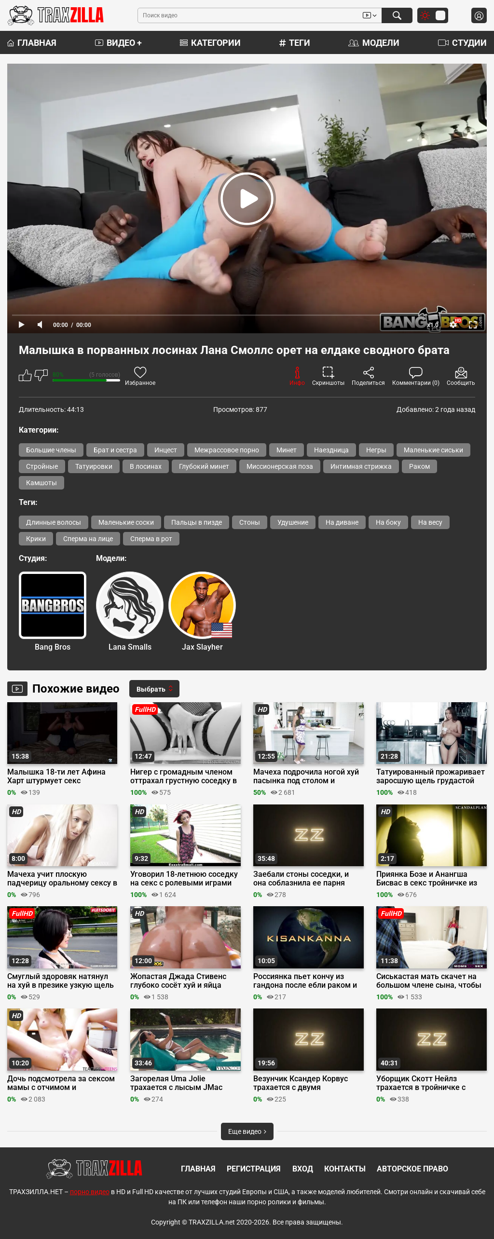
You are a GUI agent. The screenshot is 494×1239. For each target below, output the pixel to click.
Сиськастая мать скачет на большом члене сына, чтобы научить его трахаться (428, 981)
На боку (388, 522)
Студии (462, 43)
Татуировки (93, 466)
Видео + (118, 43)
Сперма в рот (151, 539)
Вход (302, 1168)
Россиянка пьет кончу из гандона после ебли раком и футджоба (305, 981)
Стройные (42, 466)
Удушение (292, 522)
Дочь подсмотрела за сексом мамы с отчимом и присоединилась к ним (61, 1083)
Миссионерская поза (280, 466)
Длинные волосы (53, 522)
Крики (36, 539)
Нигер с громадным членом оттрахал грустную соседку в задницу (183, 776)
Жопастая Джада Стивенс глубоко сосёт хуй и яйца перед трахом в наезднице (179, 981)
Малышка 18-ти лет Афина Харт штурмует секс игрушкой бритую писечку (56, 776)
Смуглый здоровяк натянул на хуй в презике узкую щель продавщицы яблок (60, 981)
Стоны (249, 522)
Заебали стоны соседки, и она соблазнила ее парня (301, 878)
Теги (294, 43)
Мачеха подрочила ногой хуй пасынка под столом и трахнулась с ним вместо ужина (306, 776)
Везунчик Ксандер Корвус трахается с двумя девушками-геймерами (300, 1083)
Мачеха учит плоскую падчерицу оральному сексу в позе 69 (62, 878)
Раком (419, 466)
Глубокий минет (204, 466)
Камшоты (41, 483)
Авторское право (412, 1168)
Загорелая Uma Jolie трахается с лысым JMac (176, 1083)
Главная (31, 43)
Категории (210, 43)
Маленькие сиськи (433, 450)
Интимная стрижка (361, 466)
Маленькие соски (126, 522)
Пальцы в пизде (196, 522)
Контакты (345, 1168)
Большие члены (51, 450)
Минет (286, 450)
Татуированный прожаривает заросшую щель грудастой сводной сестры (430, 776)
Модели (373, 43)
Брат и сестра (115, 450)
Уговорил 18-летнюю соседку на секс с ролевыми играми (184, 878)
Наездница (331, 450)
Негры (376, 450)
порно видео (90, 1192)
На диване (342, 522)
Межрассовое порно (226, 450)
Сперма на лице (88, 539)
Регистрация (254, 1168)
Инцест (165, 450)
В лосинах (146, 466)
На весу (430, 522)
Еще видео (247, 1131)
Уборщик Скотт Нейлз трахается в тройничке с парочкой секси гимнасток (425, 1083)
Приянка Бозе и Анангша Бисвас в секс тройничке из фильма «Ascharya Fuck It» (426, 878)
